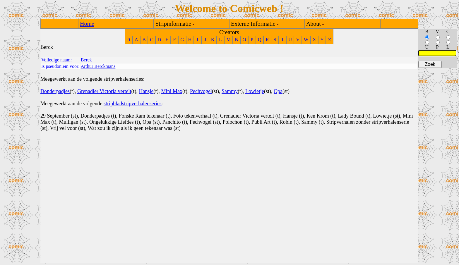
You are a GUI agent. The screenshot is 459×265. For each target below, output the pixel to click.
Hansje (146, 91)
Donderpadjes (55, 91)
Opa (278, 91)
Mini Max (171, 91)
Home (87, 23)
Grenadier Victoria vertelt (104, 91)
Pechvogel (201, 91)
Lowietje (254, 91)
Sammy (230, 91)
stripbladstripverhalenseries (133, 103)
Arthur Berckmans (98, 66)
